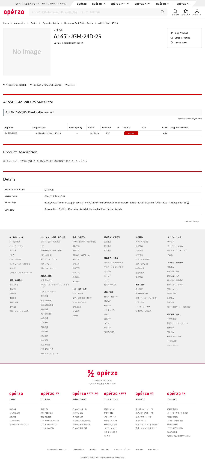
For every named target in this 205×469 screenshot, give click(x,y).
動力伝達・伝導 (173, 276)
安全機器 (12, 268)
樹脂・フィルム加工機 (49, 353)
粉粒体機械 (13, 302)
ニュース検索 (14, 420)
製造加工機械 (46, 276)
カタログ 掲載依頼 (80, 428)
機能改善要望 (79, 449)
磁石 (106, 314)
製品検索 (12, 409)
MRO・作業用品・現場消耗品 (84, 242)
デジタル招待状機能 (175, 428)
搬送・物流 (140, 285)
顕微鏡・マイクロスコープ (177, 323)
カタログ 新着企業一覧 (81, 424)
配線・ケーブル (110, 285)
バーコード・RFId (143, 307)
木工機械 (44, 318)
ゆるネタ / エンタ (111, 432)
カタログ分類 (78, 416)
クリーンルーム (173, 345)
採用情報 (104, 449)
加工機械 (44, 327)
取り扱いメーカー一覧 (144, 409)
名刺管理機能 (172, 416)
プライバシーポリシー (122, 449)
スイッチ (12, 250)
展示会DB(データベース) (19, 424)
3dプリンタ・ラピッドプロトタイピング (55, 286)
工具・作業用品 (79, 237)
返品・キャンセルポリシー (146, 428)
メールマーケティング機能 (177, 413)
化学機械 (12, 307)
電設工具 (76, 259)
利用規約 (139, 449)
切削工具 (76, 246)
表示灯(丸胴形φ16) (74, 42)
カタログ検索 (14, 413)
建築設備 (139, 237)
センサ (12, 255)
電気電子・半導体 (111, 258)
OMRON (58, 29)
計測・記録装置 (15, 259)
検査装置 (76, 311)
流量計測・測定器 (79, 302)
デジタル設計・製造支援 (50, 242)
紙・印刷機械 (46, 314)
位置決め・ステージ (175, 285)
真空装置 (12, 293)
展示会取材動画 (47, 413)
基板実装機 (45, 345)
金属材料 (107, 319)
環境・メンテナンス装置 (19, 311)
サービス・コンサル (175, 246)
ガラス (106, 323)
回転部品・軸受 (173, 271)
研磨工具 (76, 268)
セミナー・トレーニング (176, 250)
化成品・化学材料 (111, 297)
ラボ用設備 (171, 341)
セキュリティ (46, 264)
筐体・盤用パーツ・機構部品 (178, 307)
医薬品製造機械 (47, 305)
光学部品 (107, 271)
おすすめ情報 (78, 413)
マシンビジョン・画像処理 (19, 264)
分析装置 (170, 328)
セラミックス (109, 310)
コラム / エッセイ (111, 428)
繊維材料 (107, 328)
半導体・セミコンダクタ (113, 267)
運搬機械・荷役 (142, 293)
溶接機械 (44, 331)
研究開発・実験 (173, 314)
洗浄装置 (44, 340)
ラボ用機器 (171, 319)
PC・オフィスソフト (49, 259)
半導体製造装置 (47, 349)
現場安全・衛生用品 (112, 237)
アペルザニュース (111, 399)
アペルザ (12, 399)
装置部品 (170, 302)
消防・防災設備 (142, 264)
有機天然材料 (109, 332)
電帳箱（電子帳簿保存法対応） (179, 435)
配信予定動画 (46, 416)
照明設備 (139, 255)
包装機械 (44, 296)
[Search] (98, 12)
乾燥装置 (12, 298)
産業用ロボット (47, 280)
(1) (15, 84)
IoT (42, 246)
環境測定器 (77, 307)
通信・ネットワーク (49, 268)
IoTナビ (107, 435)
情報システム (46, 255)
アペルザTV (45, 399)
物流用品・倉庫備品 (143, 311)
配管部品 (170, 298)
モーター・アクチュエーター (20, 273)
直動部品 (170, 267)
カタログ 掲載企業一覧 (81, 420)
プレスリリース (110, 416)
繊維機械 (44, 309)
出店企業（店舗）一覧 (144, 413)
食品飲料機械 (46, 300)
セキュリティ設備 (143, 259)
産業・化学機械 (15, 280)
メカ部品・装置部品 (175, 262)
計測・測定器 (78, 293)
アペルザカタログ (79, 399)
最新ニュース (109, 409)
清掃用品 (107, 246)
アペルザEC (140, 399)
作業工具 (76, 273)
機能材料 (107, 301)
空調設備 (139, 250)
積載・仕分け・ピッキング (146, 298)
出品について (141, 420)
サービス (170, 242)
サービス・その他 (174, 237)
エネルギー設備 (142, 242)
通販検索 (12, 416)
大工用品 (76, 281)
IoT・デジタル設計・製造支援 (53, 237)
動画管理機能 (172, 424)
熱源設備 (139, 246)
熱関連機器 (13, 285)
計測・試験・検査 (79, 289)
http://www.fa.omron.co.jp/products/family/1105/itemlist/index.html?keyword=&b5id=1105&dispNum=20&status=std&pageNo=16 (117, 202)
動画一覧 (44, 409)
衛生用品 (107, 250)
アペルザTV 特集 (47, 428)
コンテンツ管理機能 (175, 420)
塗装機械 (44, 336)
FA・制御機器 (14, 242)
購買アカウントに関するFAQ (147, 424)
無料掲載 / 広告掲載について (58, 449)
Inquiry (131, 133)
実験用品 (170, 332)
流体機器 (12, 289)
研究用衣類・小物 (174, 336)
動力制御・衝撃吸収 (175, 280)
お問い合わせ (153, 449)
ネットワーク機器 (16, 246)
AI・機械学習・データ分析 (51, 250)
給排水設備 (140, 268)
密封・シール (172, 289)
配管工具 (76, 264)
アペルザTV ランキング (50, 420)
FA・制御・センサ (16, 237)
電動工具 (76, 250)
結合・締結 (171, 293)
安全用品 (107, 242)
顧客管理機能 (172, 409)
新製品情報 (108, 413)
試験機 (75, 316)
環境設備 (139, 277)
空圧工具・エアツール (81, 255)
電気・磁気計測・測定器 (82, 298)
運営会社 (92, 449)
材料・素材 (108, 292)
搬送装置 (139, 289)
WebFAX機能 (172, 432)
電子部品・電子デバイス (113, 262)
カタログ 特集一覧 (80, 409)
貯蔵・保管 (140, 302)
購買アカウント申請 (143, 416)
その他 (169, 255)
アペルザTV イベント (49, 424)
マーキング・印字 (48, 291)
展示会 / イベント (111, 420)
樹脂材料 (107, 305)
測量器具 (76, 277)
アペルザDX (172, 399)
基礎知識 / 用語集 (111, 424)
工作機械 (44, 322)
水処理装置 (140, 273)
